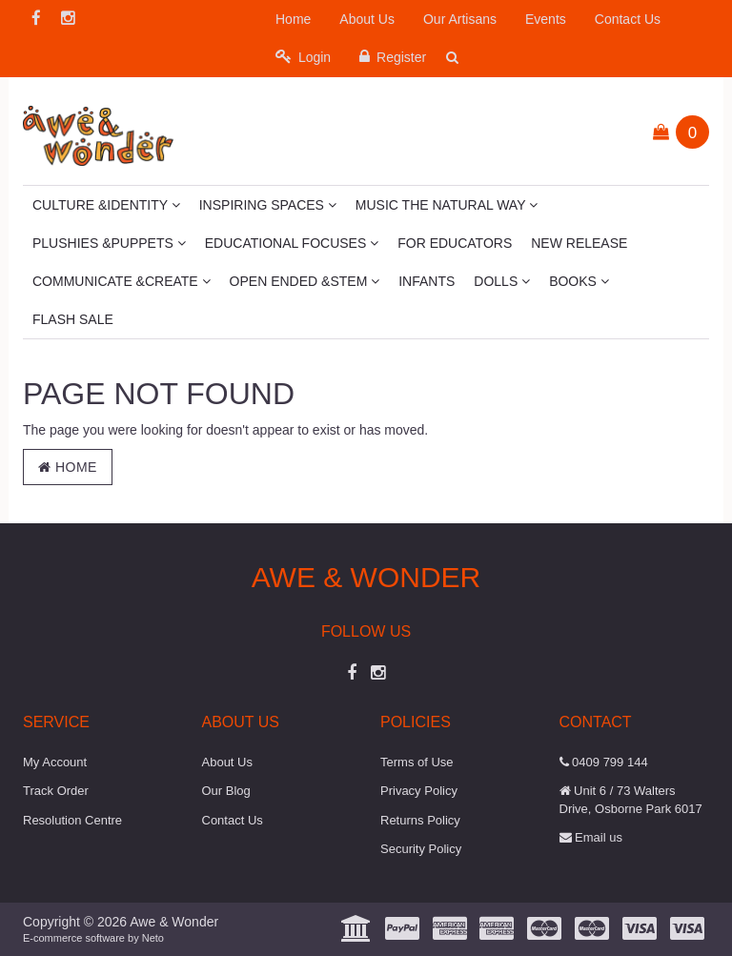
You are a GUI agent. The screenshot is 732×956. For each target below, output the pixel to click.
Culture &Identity (106, 205)
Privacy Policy (419, 790)
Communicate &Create (121, 281)
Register (392, 57)
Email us (590, 837)
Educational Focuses (291, 243)
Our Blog (226, 790)
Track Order (56, 790)
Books (579, 281)
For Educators (454, 243)
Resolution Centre (72, 820)
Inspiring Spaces (267, 205)
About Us (367, 19)
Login (303, 57)
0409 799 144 (603, 762)
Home (293, 19)
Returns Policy (420, 820)
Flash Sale (72, 319)
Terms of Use (417, 762)
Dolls (502, 281)
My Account (55, 762)
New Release (579, 243)
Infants (426, 281)
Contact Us (628, 19)
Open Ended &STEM (305, 281)
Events (545, 19)
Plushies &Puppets (109, 243)
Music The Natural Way (447, 205)
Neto (153, 938)
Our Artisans (460, 19)
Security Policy (420, 849)
